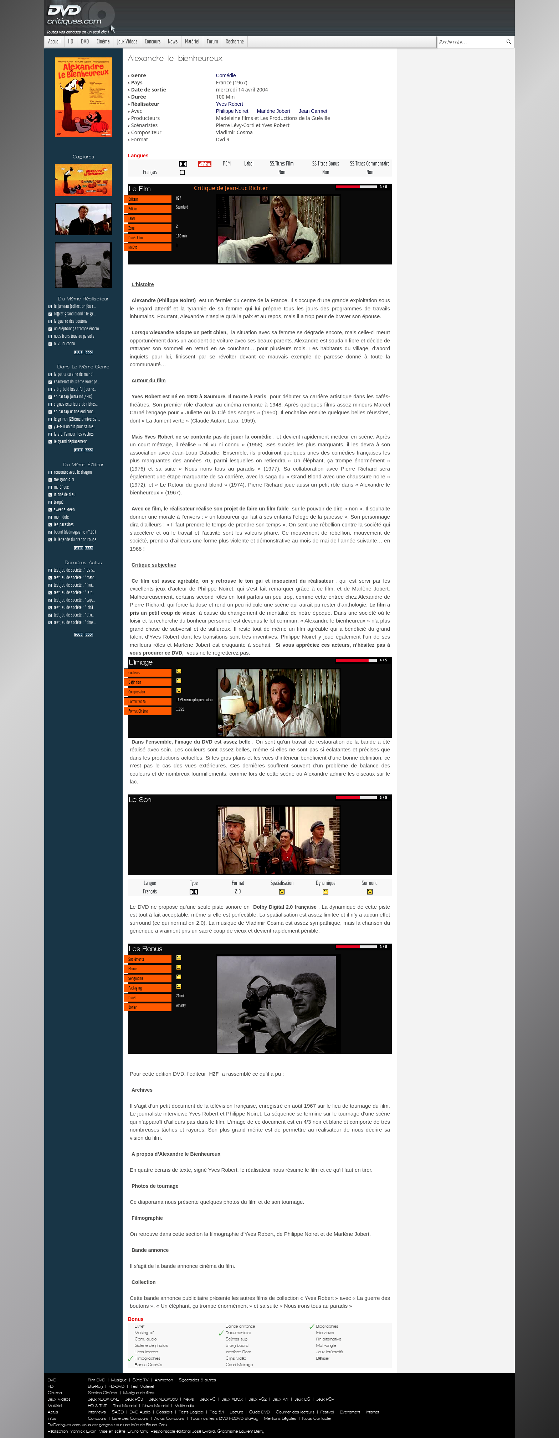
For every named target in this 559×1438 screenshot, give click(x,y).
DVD (85, 41)
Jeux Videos (127, 41)
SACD (118, 1412)
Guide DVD (259, 1412)
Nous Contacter (316, 1418)
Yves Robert (229, 104)
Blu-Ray (95, 1386)
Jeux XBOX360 (163, 1399)
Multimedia (184, 1405)
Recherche (235, 41)
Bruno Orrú (138, 1431)
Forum (212, 41)
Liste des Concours (130, 1418)
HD (70, 41)
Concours (152, 41)
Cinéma (103, 41)
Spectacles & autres (197, 1380)
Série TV (141, 1380)
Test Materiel (142, 1386)
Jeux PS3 (134, 1399)
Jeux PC (208, 1399)
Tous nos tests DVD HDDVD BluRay (224, 1418)
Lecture (236, 1412)
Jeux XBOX (232, 1399)
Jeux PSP (325, 1399)
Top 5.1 (217, 1412)
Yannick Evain (83, 1431)
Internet (372, 1412)
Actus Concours (169, 1418)
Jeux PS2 (258, 1399)
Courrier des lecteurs (295, 1412)
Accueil (54, 41)
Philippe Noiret (232, 111)
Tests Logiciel (191, 1412)
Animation (164, 1380)
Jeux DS (302, 1399)
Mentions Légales (280, 1418)
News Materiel (156, 1405)
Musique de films (138, 1393)
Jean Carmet (313, 111)
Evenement (350, 1412)
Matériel (192, 41)
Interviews (97, 1412)
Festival (327, 1412)
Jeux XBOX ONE (103, 1399)
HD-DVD (116, 1386)
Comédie (226, 75)
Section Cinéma (102, 1393)
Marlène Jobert (273, 111)
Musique (119, 1380)
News (173, 41)
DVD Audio (140, 1412)
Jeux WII (280, 1399)
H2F (178, 197)
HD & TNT (97, 1405)
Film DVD (96, 1380)
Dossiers (165, 1412)
